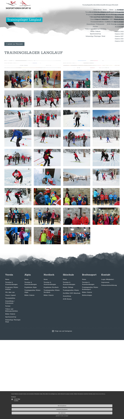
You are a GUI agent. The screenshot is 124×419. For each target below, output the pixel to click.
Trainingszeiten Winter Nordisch (52, 370)
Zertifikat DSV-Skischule (71, 372)
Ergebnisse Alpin (30, 366)
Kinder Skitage (68, 366)
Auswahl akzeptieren (103, 407)
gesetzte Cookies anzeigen (103, 413)
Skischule (91, 5)
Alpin (72, 5)
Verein (65, 5)
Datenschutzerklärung (109, 364)
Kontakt (113, 5)
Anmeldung (67, 375)
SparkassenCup (10, 396)
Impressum (105, 361)
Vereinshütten (10, 377)
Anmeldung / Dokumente (9, 381)
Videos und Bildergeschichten (11, 389)
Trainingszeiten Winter (71, 369)
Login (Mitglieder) (107, 358)
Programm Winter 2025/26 (11, 367)
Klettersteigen (87, 374)
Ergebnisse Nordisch (51, 366)
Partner (8, 385)
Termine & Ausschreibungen (11, 362)
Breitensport (102, 5)
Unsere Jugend (10, 374)
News (7, 358)
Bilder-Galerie (10, 393)
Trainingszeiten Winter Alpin (32, 370)
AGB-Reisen (67, 378)
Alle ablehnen (103, 411)
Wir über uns (10, 371)
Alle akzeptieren (103, 403)
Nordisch (81, 5)
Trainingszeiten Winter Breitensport (90, 367)
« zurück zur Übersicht (14, 72)
